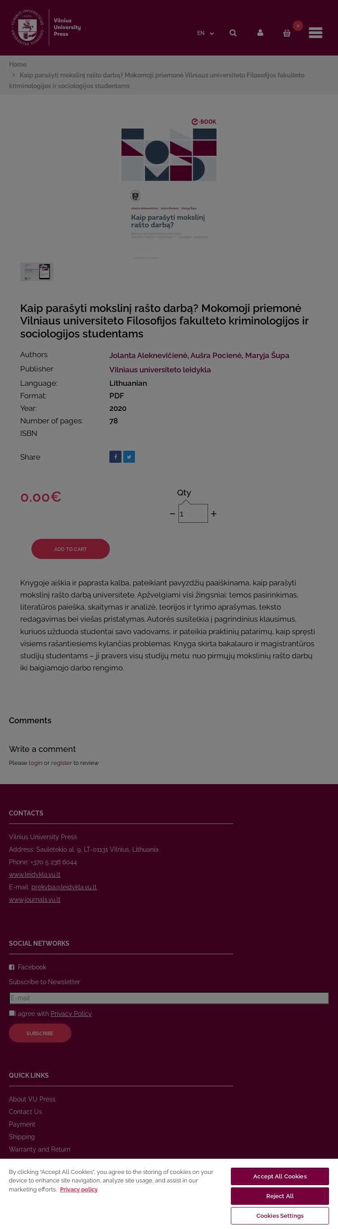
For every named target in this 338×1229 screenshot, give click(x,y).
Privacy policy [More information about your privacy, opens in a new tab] (79, 1189)
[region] (169, 1193)
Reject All (280, 1196)
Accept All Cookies (279, 1176)
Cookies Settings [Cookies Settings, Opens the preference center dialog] (279, 1215)
